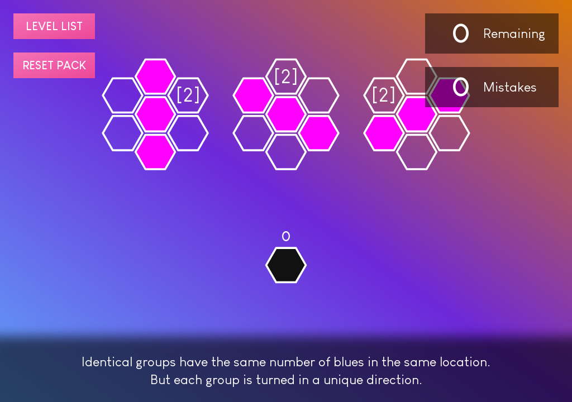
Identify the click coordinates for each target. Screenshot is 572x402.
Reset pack (54, 65)
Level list (54, 26)
